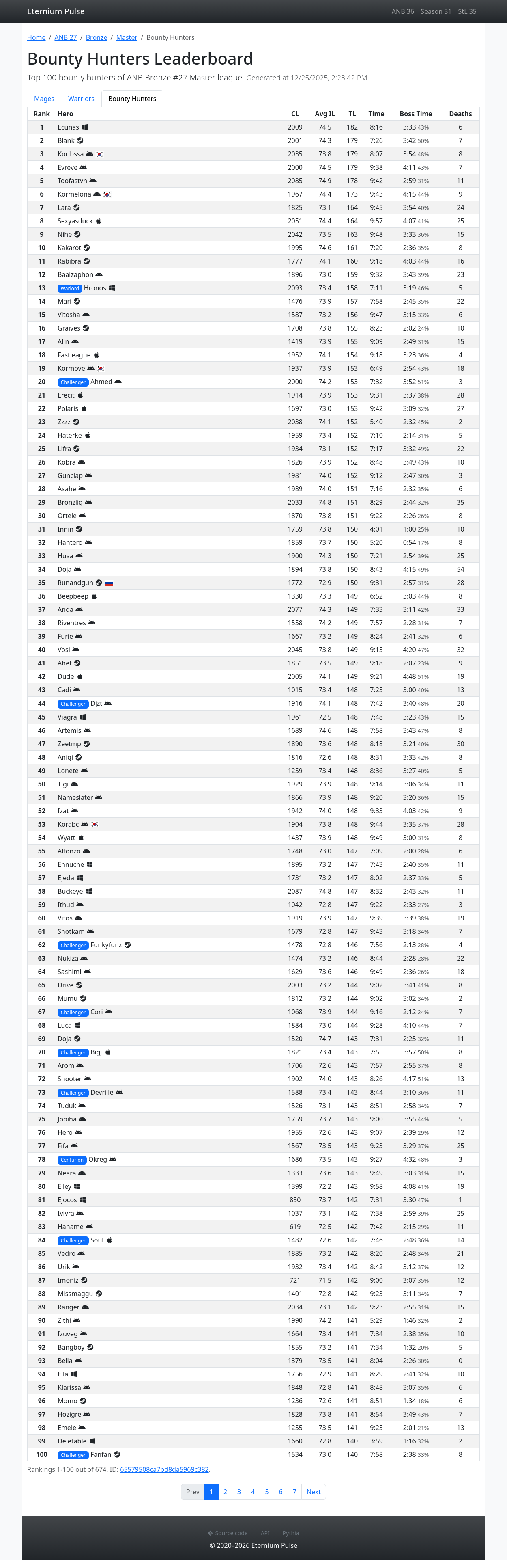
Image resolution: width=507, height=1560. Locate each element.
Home (36, 37)
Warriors (81, 98)
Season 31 (436, 11)
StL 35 (467, 11)
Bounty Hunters (132, 98)
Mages (44, 98)
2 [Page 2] (225, 1491)
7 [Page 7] (294, 1491)
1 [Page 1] (214, 1491)
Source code (227, 1533)
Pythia (291, 1533)
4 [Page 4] (253, 1491)
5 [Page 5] (267, 1491)
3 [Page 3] (239, 1491)
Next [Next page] (314, 1491)
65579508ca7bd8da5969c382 (164, 1469)
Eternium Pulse (56, 11)
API (265, 1533)
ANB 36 (403, 11)
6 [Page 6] (281, 1491)
